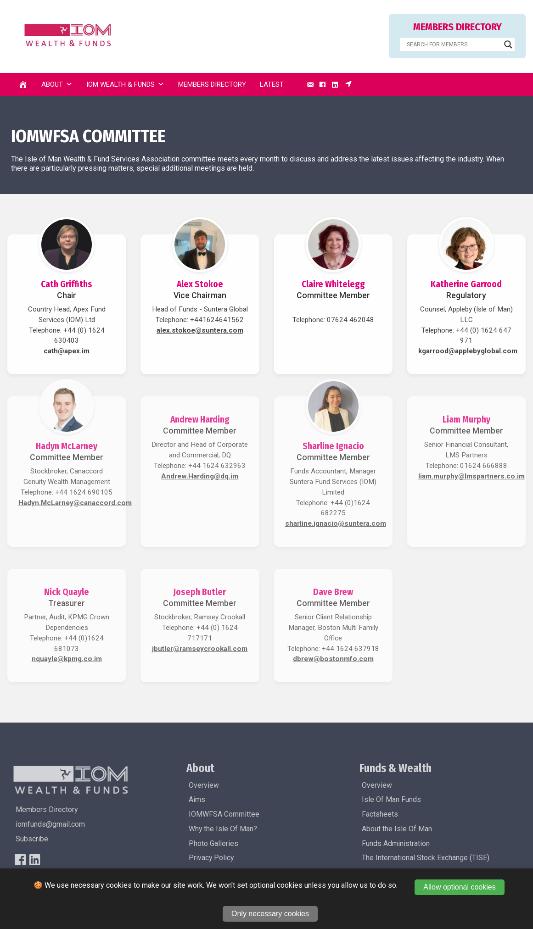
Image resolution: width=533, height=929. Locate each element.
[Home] (23, 84)
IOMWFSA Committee (224, 814)
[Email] (310, 84)
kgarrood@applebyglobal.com (467, 351)
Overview (204, 785)
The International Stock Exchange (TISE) (425, 857)
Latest (272, 84)
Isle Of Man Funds (391, 799)
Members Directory (212, 84)
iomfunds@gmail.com (50, 824)
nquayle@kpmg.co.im (67, 659)
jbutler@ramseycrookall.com (199, 649)
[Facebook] (322, 84)
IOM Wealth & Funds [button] (125, 84)
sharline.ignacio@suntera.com (335, 523)
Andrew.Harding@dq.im (199, 476)
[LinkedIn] (335, 84)
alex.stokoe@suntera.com (200, 330)
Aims (197, 799)
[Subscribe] (348, 84)
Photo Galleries (213, 843)
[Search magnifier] (508, 44)
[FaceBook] (20, 860)
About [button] (57, 84)
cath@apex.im (67, 351)
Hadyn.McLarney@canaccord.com (75, 503)
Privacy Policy (211, 857)
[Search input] (453, 44)
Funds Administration (396, 843)
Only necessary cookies (270, 914)
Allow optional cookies (459, 887)
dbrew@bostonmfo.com (333, 659)
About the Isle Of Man (397, 828)
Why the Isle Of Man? (223, 828)
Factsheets (380, 814)
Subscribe (32, 838)
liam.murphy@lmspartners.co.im (471, 476)
